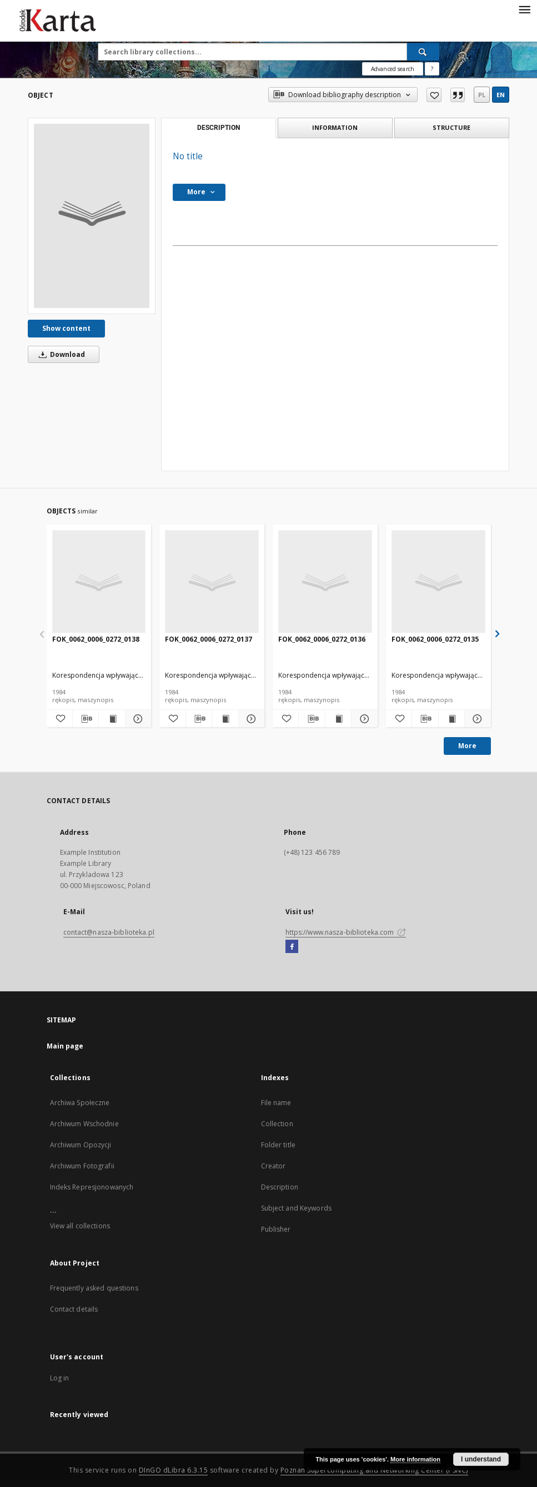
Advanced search (392, 69)
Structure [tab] (451, 127)
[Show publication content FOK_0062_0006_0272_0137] (225, 719)
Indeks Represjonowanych (92, 1187)
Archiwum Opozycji (81, 1145)
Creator (273, 1166)
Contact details (74, 1309)
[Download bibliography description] (85, 719)
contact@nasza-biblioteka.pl (108, 932)
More (467, 745)
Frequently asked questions (94, 1288)
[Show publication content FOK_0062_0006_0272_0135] (451, 719)
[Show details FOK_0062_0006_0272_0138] (136, 719)
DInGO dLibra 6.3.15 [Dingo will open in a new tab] (173, 1470)
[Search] (423, 52)
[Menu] (524, 9)
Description (279, 1187)
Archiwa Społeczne (80, 1102)
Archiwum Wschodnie (84, 1123)
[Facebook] (291, 947)
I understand (481, 1459)
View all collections (80, 1226)
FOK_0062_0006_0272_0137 (208, 639)
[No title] (91, 216)
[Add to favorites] (433, 95)
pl (481, 94)
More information (415, 1459)
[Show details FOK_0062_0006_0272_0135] (476, 719)
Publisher (276, 1229)
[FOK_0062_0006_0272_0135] (438, 582)
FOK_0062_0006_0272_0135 (435, 639)
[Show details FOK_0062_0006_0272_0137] (250, 719)
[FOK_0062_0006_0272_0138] (99, 582)
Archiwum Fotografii (82, 1166)
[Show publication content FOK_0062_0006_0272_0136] (338, 719)
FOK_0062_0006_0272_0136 (321, 639)
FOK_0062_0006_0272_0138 (95, 639)
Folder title (278, 1145)
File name (276, 1102)
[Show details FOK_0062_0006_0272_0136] (362, 719)
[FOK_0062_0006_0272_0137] (211, 582)
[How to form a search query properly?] (432, 68)
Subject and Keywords (296, 1208)
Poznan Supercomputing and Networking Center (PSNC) (374, 1470)
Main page (65, 1046)
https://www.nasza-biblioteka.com (345, 932)
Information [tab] (335, 127)
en (500, 94)
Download (60, 354)
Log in (59, 1378)
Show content (66, 328)
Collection (277, 1123)
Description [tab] (218, 128)
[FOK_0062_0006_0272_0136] (325, 582)
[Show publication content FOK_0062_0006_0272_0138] (111, 719)
